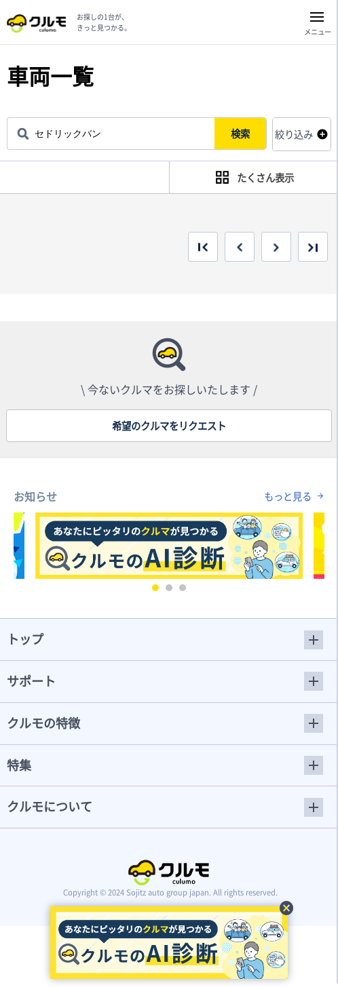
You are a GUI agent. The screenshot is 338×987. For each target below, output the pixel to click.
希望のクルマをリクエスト (169, 425)
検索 (240, 133)
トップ (25, 639)
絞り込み (294, 134)
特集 (19, 765)
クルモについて (49, 806)
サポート (31, 681)
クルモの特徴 (43, 723)
